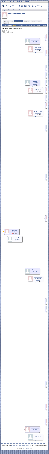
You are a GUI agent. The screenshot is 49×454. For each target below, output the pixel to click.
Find (10, 10)
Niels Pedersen (38, 436)
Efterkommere (18, 21)
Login (4, 10)
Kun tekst (33, 25)
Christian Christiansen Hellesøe (35, 82)
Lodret (27, 25)
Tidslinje (33, 21)
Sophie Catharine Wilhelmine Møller (38, 278)
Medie (16, 10)
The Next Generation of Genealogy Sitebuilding (21, 445)
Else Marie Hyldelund (38, 48)
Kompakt (21, 25)
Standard (15, 25)
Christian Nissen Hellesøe (17, 238)
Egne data (6, 21)
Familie (39, 21)
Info (22, 10)
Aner (12, 21)
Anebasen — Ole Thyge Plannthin (23, 5)
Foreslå (5, 23)
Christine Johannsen (14, 230)
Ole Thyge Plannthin (27, 448)
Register (38, 25)
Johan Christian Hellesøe (35, 40)
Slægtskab (26, 21)
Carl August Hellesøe (35, 270)
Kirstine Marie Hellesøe (35, 428)
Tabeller (44, 25)
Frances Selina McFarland (38, 112)
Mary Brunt (38, 89)
